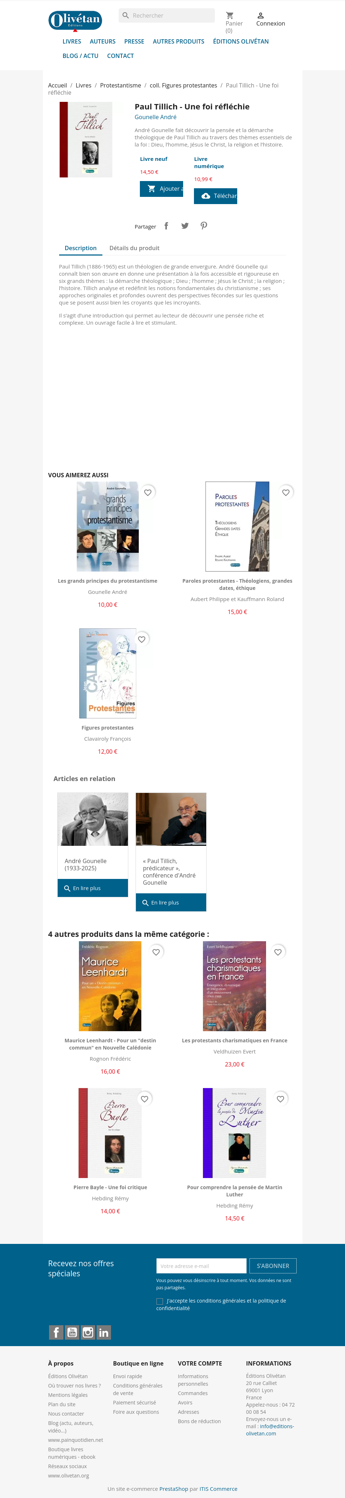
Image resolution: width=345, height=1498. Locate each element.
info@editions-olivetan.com (270, 1430)
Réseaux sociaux (67, 1466)
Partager (166, 225)
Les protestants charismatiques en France (235, 1040)
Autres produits (178, 41)
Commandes (193, 1393)
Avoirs (185, 1402)
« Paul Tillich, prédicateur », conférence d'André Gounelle (169, 871)
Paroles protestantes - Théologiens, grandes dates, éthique (237, 584)
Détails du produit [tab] (134, 248)
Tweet (185, 225)
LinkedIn (104, 1332)
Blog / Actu (81, 56)
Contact (120, 56)
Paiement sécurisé (134, 1402)
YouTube (72, 1332)
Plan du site (62, 1404)
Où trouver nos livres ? (74, 1385)
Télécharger (219, 196)
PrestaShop (173, 1488)
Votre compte (200, 1363)
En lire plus (82, 888)
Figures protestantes (107, 727)
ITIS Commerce (219, 1488)
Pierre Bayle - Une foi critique (110, 1187)
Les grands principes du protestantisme (108, 580)
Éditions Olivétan (241, 41)
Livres (72, 41)
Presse (134, 41)
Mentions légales (68, 1394)
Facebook (56, 1332)
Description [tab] (81, 248)
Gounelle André (155, 117)
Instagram (88, 1332)
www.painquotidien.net (75, 1439)
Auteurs (102, 41)
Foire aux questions (136, 1411)
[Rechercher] (167, 15)
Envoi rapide (127, 1376)
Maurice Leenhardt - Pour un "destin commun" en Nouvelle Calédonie (110, 1044)
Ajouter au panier (165, 189)
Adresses (188, 1411)
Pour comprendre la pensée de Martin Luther (234, 1191)
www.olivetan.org (68, 1475)
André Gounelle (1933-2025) (86, 864)
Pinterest (203, 225)
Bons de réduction (199, 1421)
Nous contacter (66, 1413)
